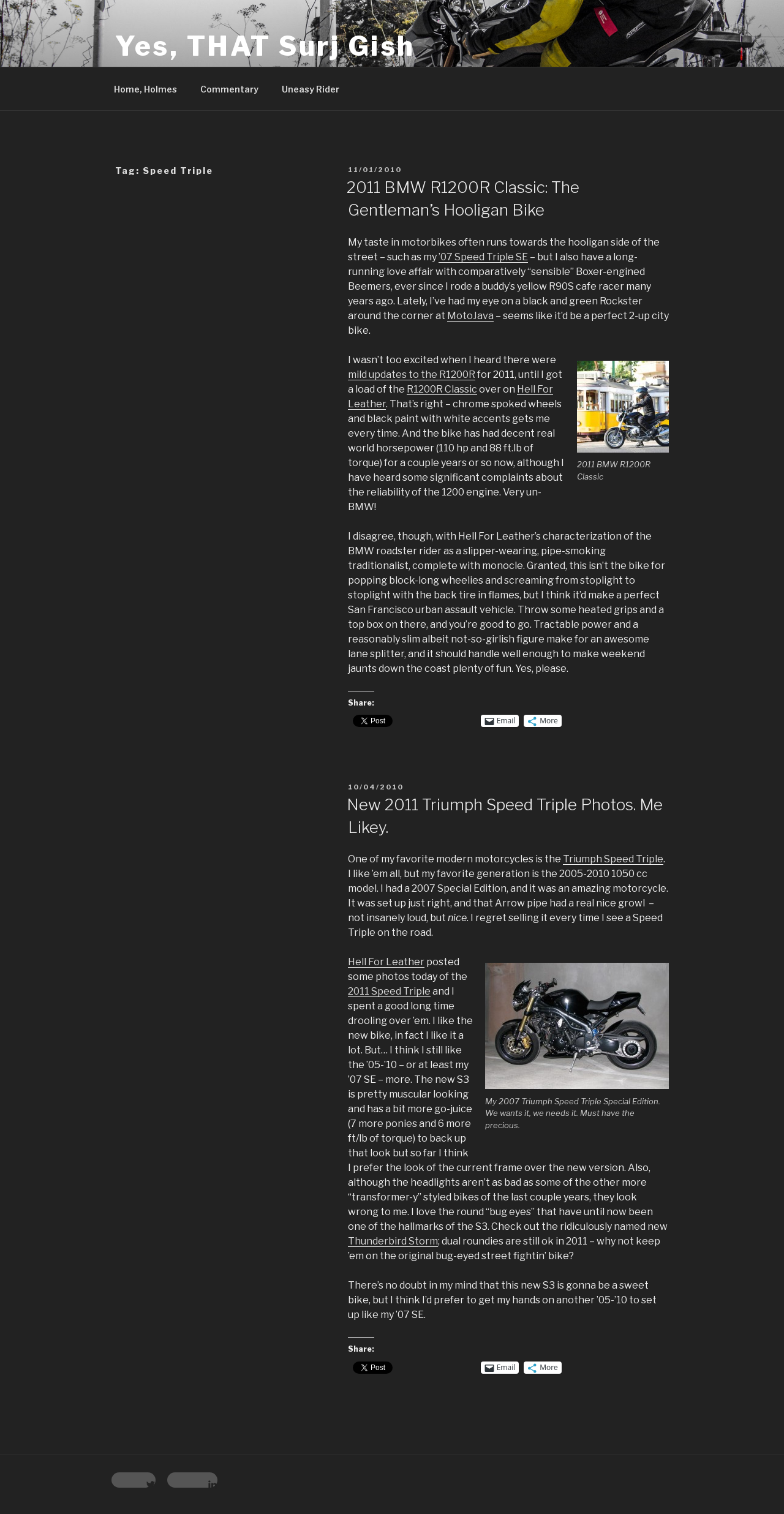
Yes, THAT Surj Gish (265, 45)
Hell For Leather (386, 962)
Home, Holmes (145, 89)
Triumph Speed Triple (613, 859)
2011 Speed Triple (389, 991)
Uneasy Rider (310, 89)
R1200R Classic (442, 389)
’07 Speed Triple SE (483, 257)
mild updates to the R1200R (411, 374)
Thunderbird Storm (393, 1241)
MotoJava (470, 316)
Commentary (229, 89)
